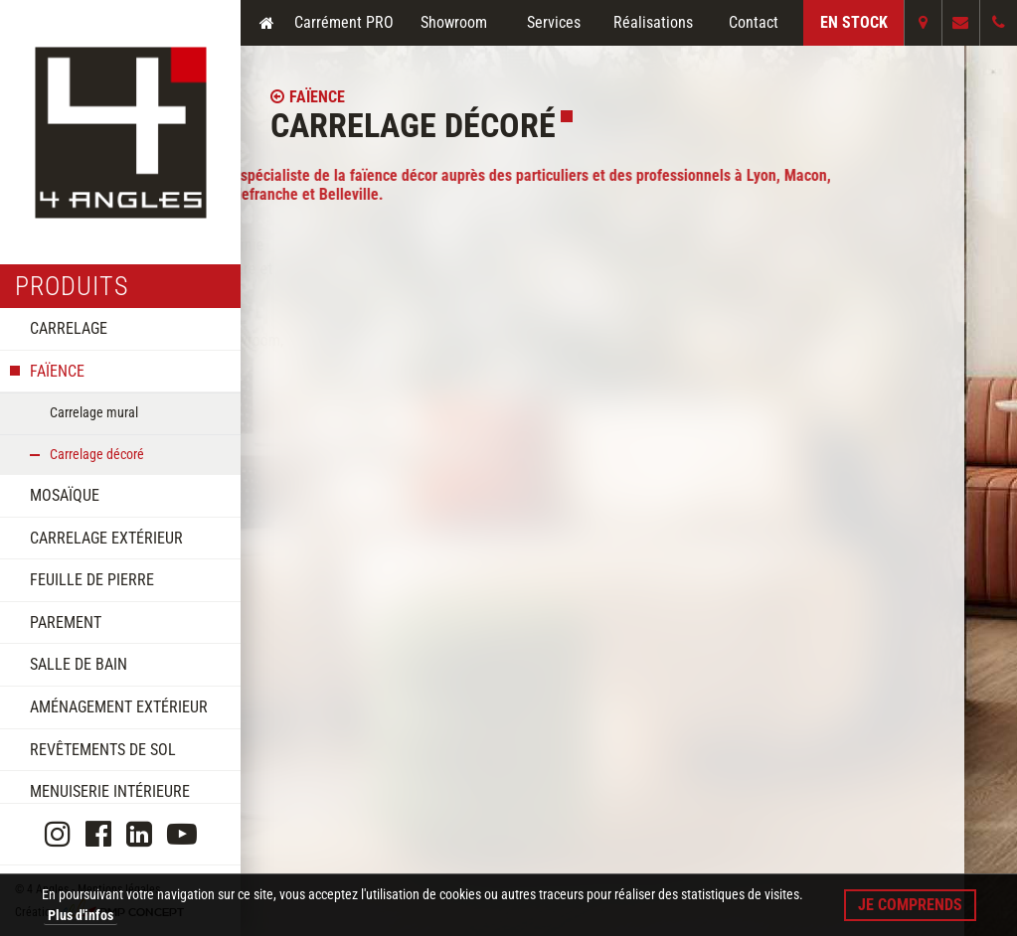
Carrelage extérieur (106, 538)
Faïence (57, 371)
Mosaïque (64, 495)
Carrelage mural (94, 412)
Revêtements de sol (103, 749)
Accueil (266, 22)
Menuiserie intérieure (110, 791)
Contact (753, 22)
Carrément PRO (344, 22)
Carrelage (68, 328)
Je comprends (910, 904)
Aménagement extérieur (119, 707)
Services (554, 22)
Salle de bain (78, 664)
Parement (65, 622)
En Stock (854, 22)
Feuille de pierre (92, 579)
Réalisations (653, 22)
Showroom (454, 22)
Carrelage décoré (97, 454)
